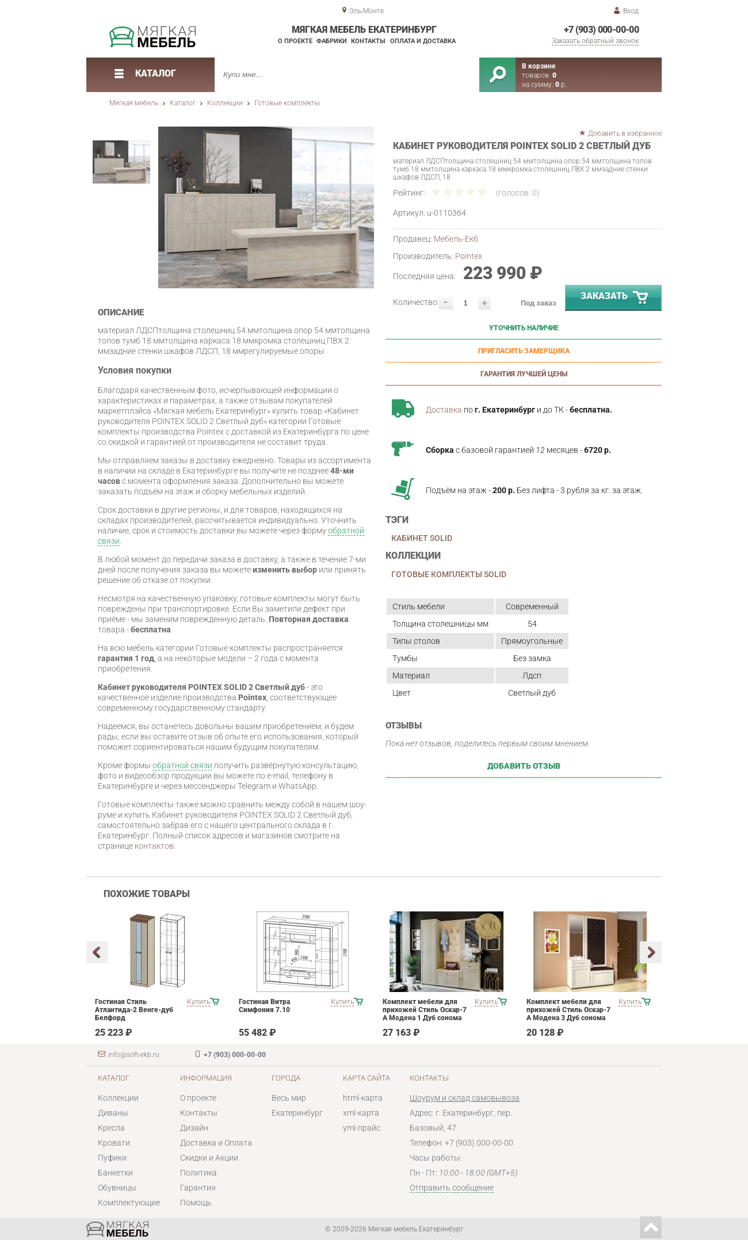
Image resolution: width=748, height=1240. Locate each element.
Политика (198, 1172)
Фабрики (331, 41)
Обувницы (117, 1187)
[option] (266, 207)
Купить (198, 1002)
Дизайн (194, 1127)
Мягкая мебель (133, 103)
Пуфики (112, 1157)
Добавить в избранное (625, 133)
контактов (154, 845)
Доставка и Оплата (216, 1142)
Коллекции (225, 103)
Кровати (114, 1142)
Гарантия (198, 1187)
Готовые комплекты (287, 103)
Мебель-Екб (456, 238)
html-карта (363, 1097)
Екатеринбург (297, 1112)
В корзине (538, 66)
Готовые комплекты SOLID (448, 574)
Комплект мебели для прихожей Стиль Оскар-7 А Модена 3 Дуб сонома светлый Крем (568, 1014)
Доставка (444, 409)
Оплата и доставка (423, 41)
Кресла (111, 1127)
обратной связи (182, 765)
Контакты (368, 41)
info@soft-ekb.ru (133, 1055)
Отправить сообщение (452, 1187)
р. (561, 85)
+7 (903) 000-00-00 (601, 29)
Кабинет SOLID (421, 538)
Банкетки (115, 1172)
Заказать (615, 298)
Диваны (113, 1112)
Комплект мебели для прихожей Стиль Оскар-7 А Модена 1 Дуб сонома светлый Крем (425, 1014)
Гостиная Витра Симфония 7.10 (264, 1006)
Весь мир (289, 1097)
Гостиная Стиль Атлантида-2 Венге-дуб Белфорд (134, 1010)
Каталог (183, 103)
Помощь (196, 1202)
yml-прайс (361, 1127)
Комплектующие (129, 1202)
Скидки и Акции (209, 1157)
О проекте (295, 41)
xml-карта (361, 1112)
